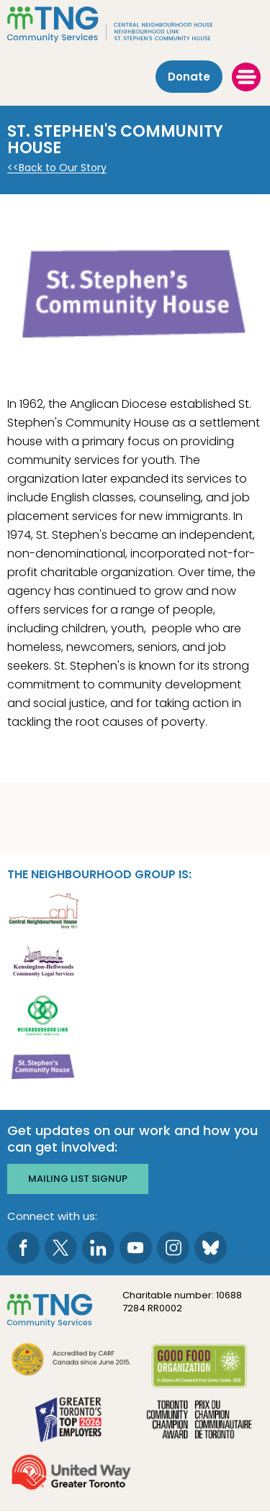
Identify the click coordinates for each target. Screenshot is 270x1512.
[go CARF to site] (71, 1361)
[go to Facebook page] (23, 1247)
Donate (189, 76)
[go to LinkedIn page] (98, 1247)
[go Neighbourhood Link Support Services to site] (43, 1014)
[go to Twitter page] (61, 1247)
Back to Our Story (63, 168)
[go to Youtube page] (136, 1247)
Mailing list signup (77, 1178)
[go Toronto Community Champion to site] (199, 1421)
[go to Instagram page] (173, 1247)
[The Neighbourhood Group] (135, 24)
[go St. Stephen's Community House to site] (43, 1066)
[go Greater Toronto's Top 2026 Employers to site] (71, 1421)
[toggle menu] (246, 77)
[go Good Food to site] (199, 1368)
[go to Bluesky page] (210, 1247)
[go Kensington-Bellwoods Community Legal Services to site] (43, 962)
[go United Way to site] (71, 1474)
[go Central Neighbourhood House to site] (43, 909)
